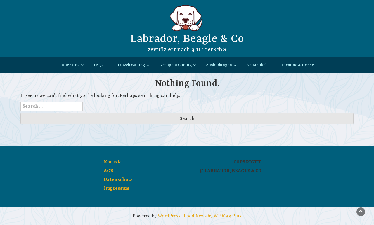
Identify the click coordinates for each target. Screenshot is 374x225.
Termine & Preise (297, 65)
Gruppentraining (175, 65)
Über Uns (70, 65)
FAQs (98, 65)
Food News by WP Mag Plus (212, 216)
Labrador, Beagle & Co (187, 39)
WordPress (169, 216)
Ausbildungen (219, 65)
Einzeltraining (131, 65)
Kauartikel (256, 65)
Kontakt (113, 162)
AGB (108, 171)
